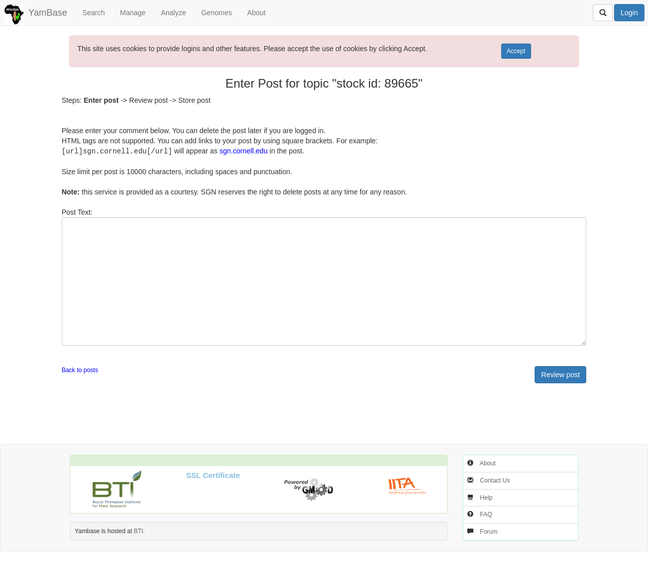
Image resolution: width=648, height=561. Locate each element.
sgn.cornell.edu (243, 151)
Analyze (173, 13)
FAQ (486, 513)
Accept (516, 51)
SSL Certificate (213, 474)
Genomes (216, 13)
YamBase (47, 13)
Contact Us (495, 480)
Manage (133, 13)
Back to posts (80, 369)
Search (94, 13)
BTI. (139, 530)
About (256, 13)
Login (629, 13)
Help (486, 497)
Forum (489, 531)
